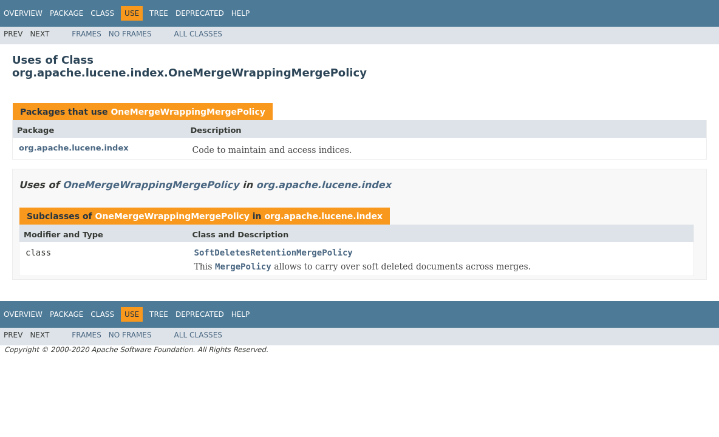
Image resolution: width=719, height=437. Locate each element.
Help (240, 13)
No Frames (130, 34)
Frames (86, 34)
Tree (158, 13)
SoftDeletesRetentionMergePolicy (273, 252)
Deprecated (199, 13)
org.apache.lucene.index (74, 147)
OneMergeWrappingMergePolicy (188, 112)
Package (66, 13)
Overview (23, 13)
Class (102, 13)
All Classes (198, 34)
